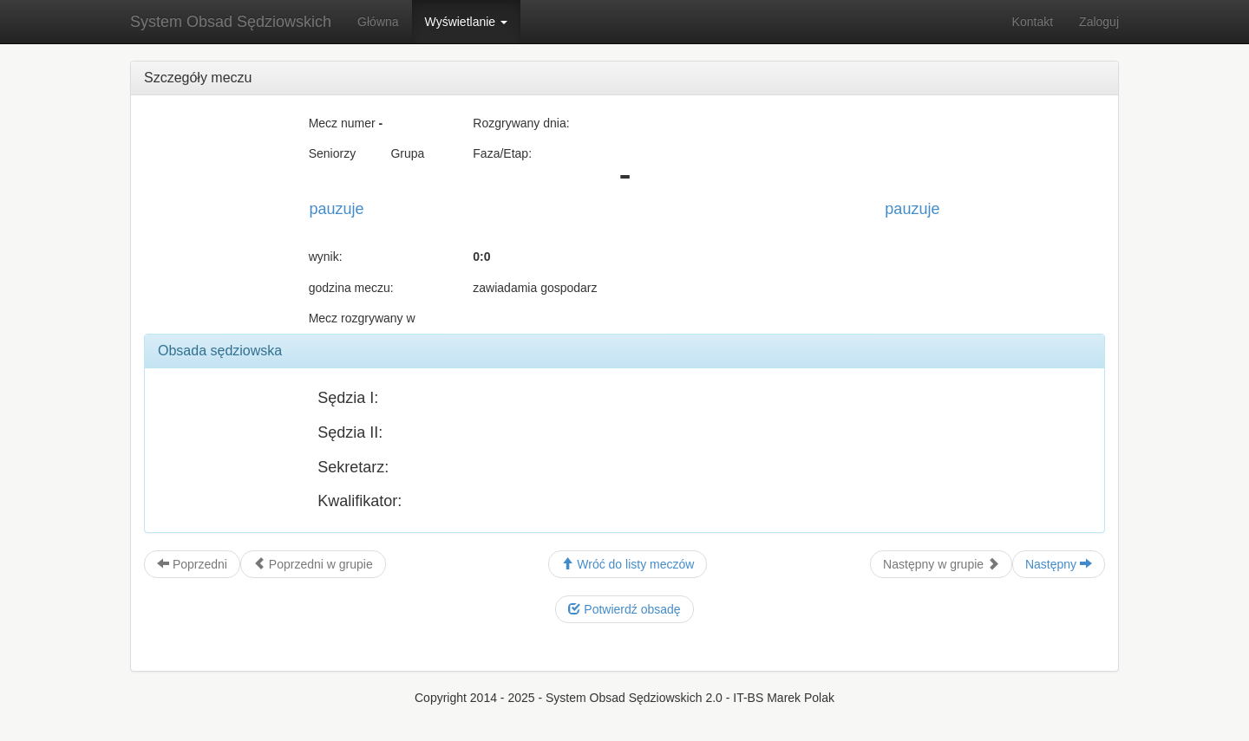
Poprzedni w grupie (313, 564)
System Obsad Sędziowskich (230, 21)
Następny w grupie (941, 564)
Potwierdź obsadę (624, 609)
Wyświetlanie (466, 22)
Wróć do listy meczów (627, 564)
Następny (1058, 564)
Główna (377, 22)
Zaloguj (1099, 22)
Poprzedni (192, 564)
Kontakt (1032, 22)
